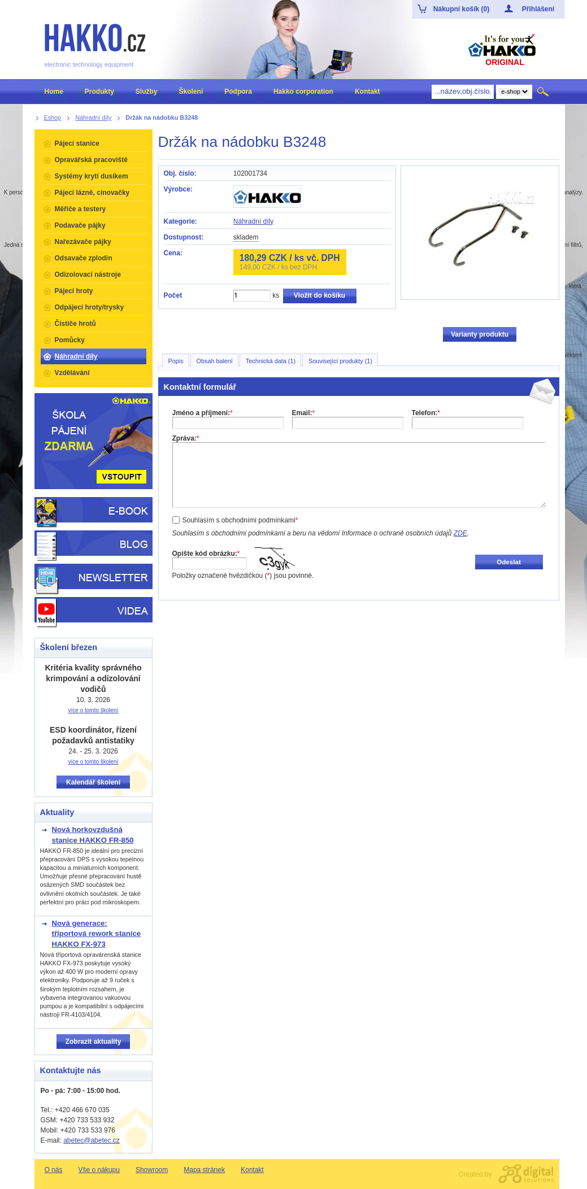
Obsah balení (215, 361)
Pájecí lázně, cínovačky (92, 193)
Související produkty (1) (340, 361)
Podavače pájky (80, 225)
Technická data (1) (270, 361)
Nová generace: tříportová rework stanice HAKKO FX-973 (96, 933)
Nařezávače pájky (83, 242)
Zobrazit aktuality (93, 1042)
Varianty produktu (479, 334)
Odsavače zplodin (83, 258)
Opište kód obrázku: (206, 554)
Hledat (544, 91)
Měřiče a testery (80, 209)
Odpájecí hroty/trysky (89, 307)
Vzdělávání (72, 373)
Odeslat (509, 561)
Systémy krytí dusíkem (91, 176)
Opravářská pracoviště (91, 160)
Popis (176, 361)
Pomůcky (70, 340)
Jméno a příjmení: (202, 413)
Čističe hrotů (75, 324)
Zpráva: (185, 438)
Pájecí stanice (77, 143)
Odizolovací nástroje (88, 274)
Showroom (152, 1170)
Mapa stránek (204, 1170)
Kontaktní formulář (200, 386)
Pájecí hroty (74, 291)
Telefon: (426, 413)
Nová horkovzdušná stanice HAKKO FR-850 (93, 834)
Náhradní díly (253, 221)
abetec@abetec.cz (91, 1140)
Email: (303, 413)
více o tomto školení (93, 710)
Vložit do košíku (319, 295)
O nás (54, 1170)
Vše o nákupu (99, 1170)
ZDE (460, 533)
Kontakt (252, 1170)
